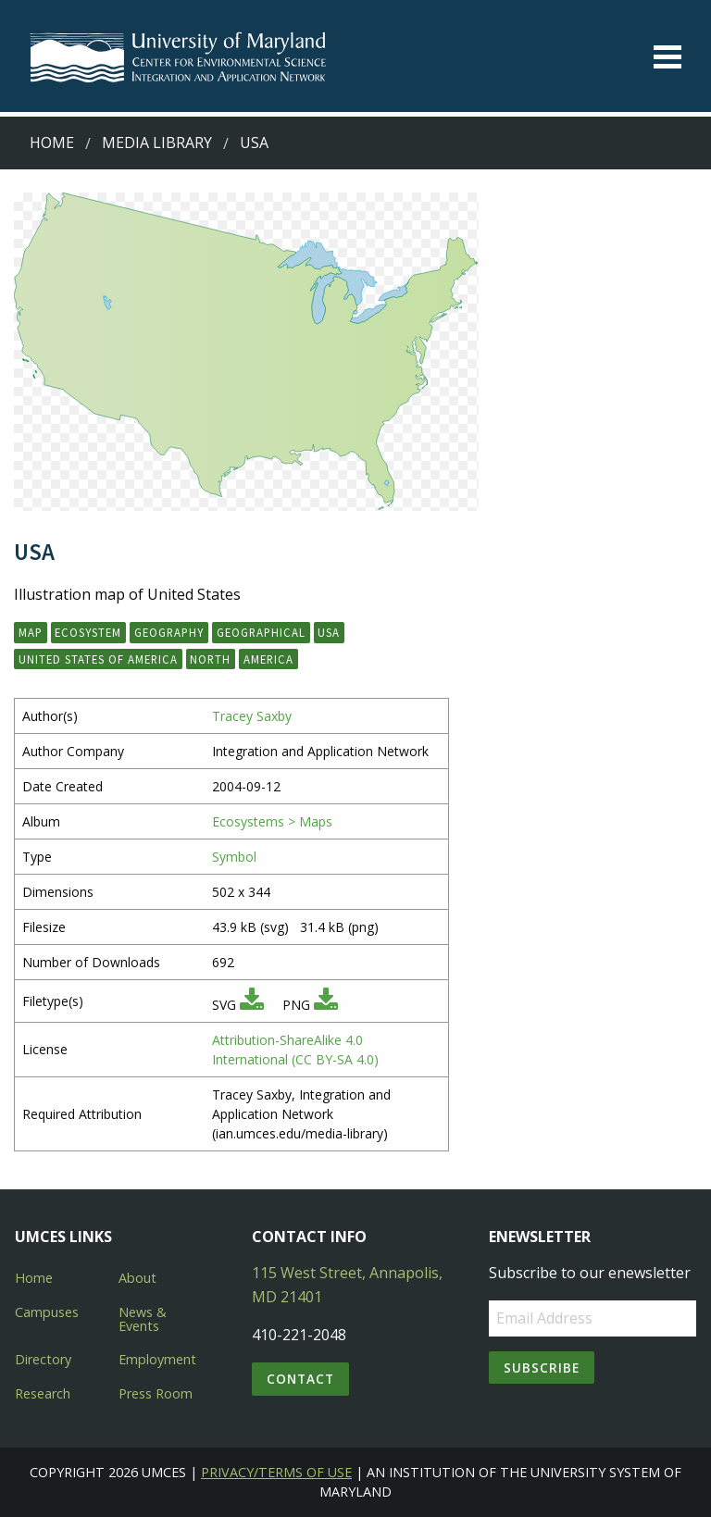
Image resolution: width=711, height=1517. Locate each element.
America (268, 659)
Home (52, 142)
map (31, 632)
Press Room (155, 1393)
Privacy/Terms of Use (276, 1472)
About (137, 1278)
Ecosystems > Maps (272, 821)
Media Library (157, 142)
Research (42, 1393)
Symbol (234, 856)
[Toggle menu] (667, 56)
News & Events (142, 1318)
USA (254, 142)
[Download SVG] (252, 1004)
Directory (43, 1359)
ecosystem (88, 632)
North (210, 659)
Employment (157, 1359)
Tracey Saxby (252, 716)
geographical (261, 632)
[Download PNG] (326, 1004)
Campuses (47, 1312)
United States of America (98, 659)
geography (169, 632)
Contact (300, 1378)
